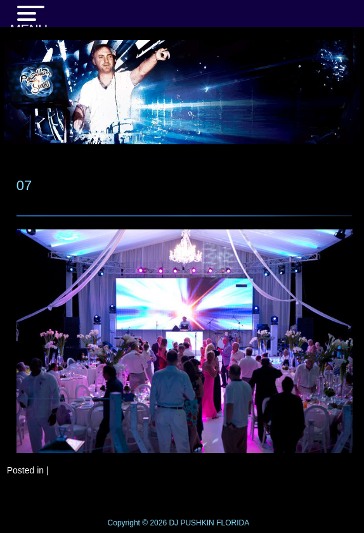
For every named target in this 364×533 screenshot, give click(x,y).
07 (24, 185)
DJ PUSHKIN (190, 522)
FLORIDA (232, 522)
